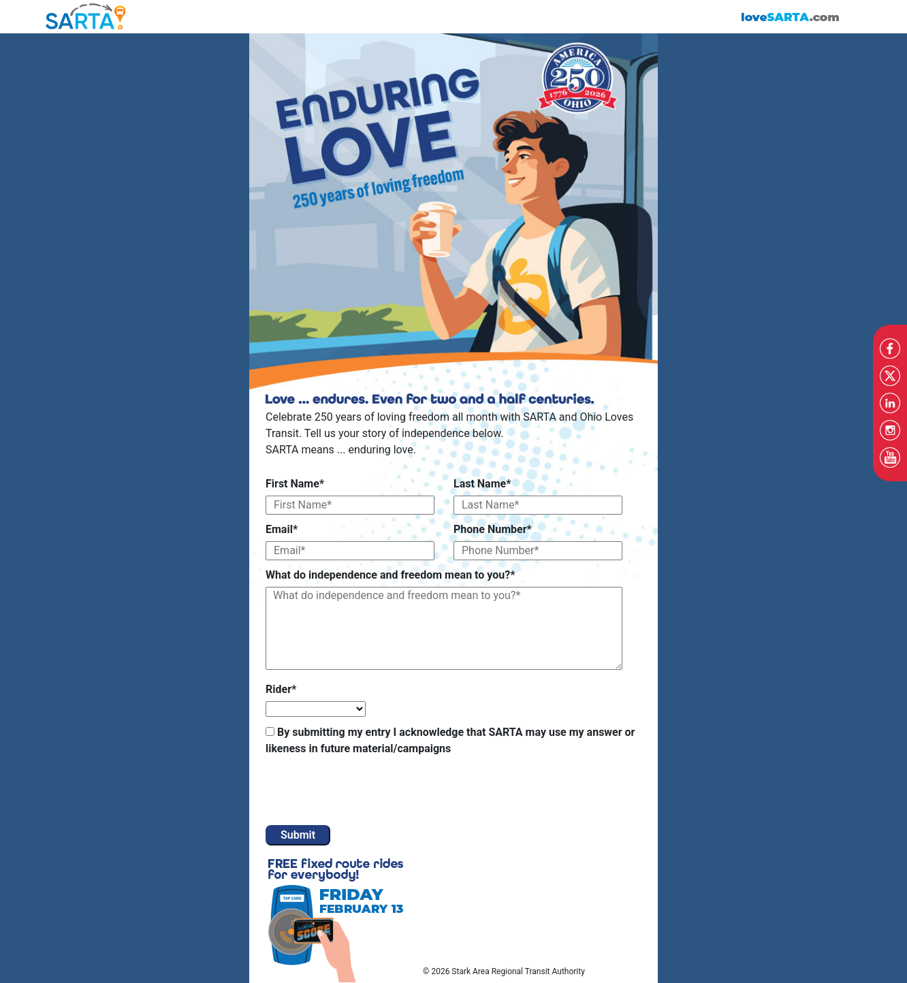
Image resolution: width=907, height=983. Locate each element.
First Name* (295, 483)
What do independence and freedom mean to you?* (390, 574)
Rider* (281, 689)
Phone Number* (493, 529)
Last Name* (482, 483)
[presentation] (369, 791)
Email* (282, 529)
